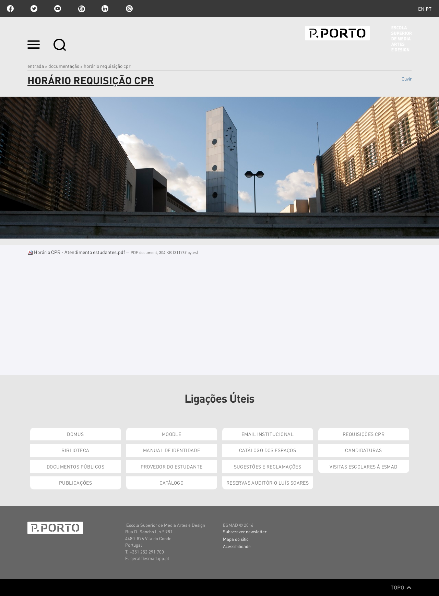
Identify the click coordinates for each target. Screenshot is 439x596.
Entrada (35, 66)
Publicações (75, 482)
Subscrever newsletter (244, 531)
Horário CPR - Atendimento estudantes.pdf (76, 252)
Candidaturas (363, 450)
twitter (34, 8)
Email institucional (267, 434)
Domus (75, 434)
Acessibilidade (237, 546)
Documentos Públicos (75, 466)
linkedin (105, 8)
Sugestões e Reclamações (267, 466)
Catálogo (171, 482)
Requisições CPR (363, 434)
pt (428, 8)
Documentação (63, 66)
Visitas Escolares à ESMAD (364, 466)
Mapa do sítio (236, 539)
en (421, 8)
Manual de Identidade (171, 450)
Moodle (171, 434)
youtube (57, 8)
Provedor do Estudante (172, 466)
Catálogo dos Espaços (267, 450)
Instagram (128, 8)
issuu (81, 8)
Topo (401, 587)
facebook (10, 8)
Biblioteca (75, 450)
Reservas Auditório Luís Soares (267, 482)
